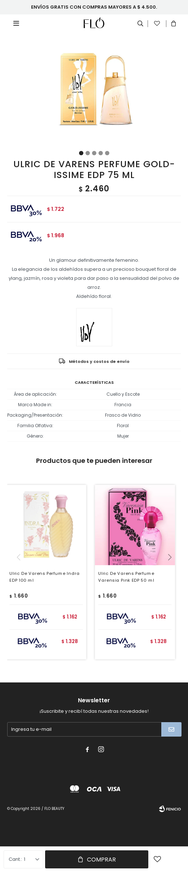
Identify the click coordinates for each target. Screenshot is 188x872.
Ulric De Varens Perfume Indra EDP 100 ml (44, 577)
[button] (172, 572)
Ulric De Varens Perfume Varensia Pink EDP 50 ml (126, 577)
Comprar (101, 859)
